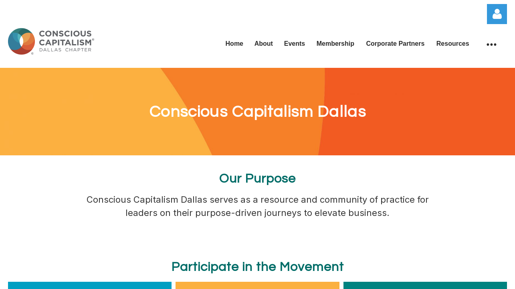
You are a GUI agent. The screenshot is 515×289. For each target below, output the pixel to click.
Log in (497, 14)
